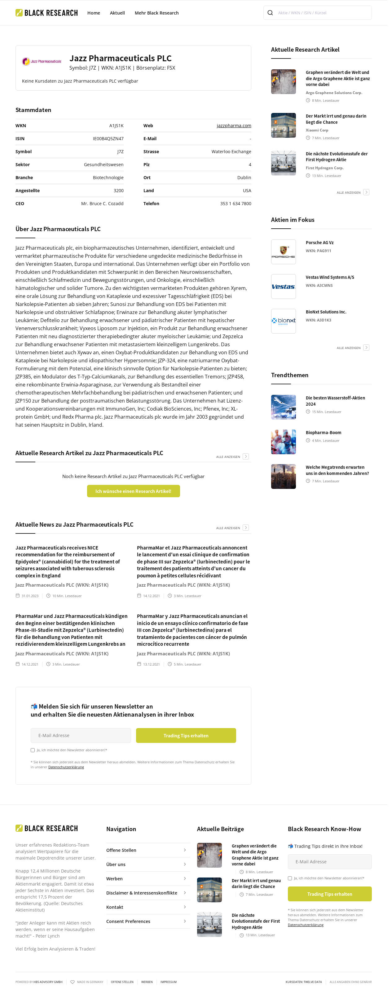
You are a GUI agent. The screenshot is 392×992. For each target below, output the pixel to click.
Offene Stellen (122, 982)
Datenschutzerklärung (66, 767)
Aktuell (117, 13)
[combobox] (317, 13)
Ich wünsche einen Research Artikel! (133, 491)
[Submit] (271, 12)
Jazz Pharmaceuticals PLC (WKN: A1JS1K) (61, 585)
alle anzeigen (228, 457)
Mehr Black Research (157, 13)
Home (93, 13)
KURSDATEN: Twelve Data (304, 982)
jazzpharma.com (234, 125)
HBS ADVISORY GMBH (48, 982)
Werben (147, 982)
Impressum (169, 982)
